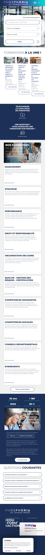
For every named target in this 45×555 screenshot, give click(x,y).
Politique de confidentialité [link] (11, 547)
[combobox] (22, 28)
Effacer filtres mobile (38, 41)
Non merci (8, 550)
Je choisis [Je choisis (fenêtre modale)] (18, 550)
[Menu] (34, 3)
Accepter (28, 550)
